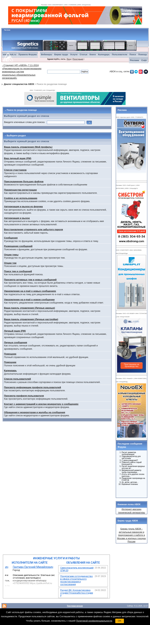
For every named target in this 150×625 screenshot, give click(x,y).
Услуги (73, 54)
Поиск (133, 54)
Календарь (104, 54)
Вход (69, 59)
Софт (144, 60)
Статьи (83, 54)
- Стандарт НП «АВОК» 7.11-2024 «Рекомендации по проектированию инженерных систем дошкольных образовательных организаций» (21, 71)
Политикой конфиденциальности (94, 620)
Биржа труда (61, 54)
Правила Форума (28, 54)
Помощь (142, 54)
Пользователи (119, 54)
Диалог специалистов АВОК (19, 84)
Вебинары (46, 54)
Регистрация (78, 59)
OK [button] (119, 620)
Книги (93, 54)
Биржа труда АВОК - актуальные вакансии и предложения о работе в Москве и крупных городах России (131, 535)
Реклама (134, 60)
